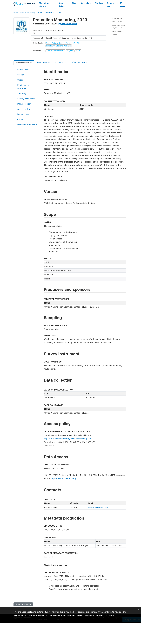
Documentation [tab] (61, 62)
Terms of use (110, 4)
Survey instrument (26, 98)
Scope (20, 80)
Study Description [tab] (24, 63)
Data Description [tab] (43, 62)
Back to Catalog (23, 604)
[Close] (139, 609)
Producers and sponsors (24, 87)
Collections (86, 3)
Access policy (23, 109)
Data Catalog (62, 4)
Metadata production (27, 124)
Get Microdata (67, 24)
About (74, 3)
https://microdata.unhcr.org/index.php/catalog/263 (67, 438)
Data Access (23, 114)
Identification (23, 69)
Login (122, 4)
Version (20, 75)
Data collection (24, 104)
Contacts (21, 119)
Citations (99, 3)
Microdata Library (44, 5)
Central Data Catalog (27, 13)
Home (15, 13)
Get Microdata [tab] (79, 62)
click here (109, 615)
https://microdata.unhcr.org (63, 478)
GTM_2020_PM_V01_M (52, 13)
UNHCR (39, 13)
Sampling (21, 93)
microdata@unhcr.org (98, 507)
